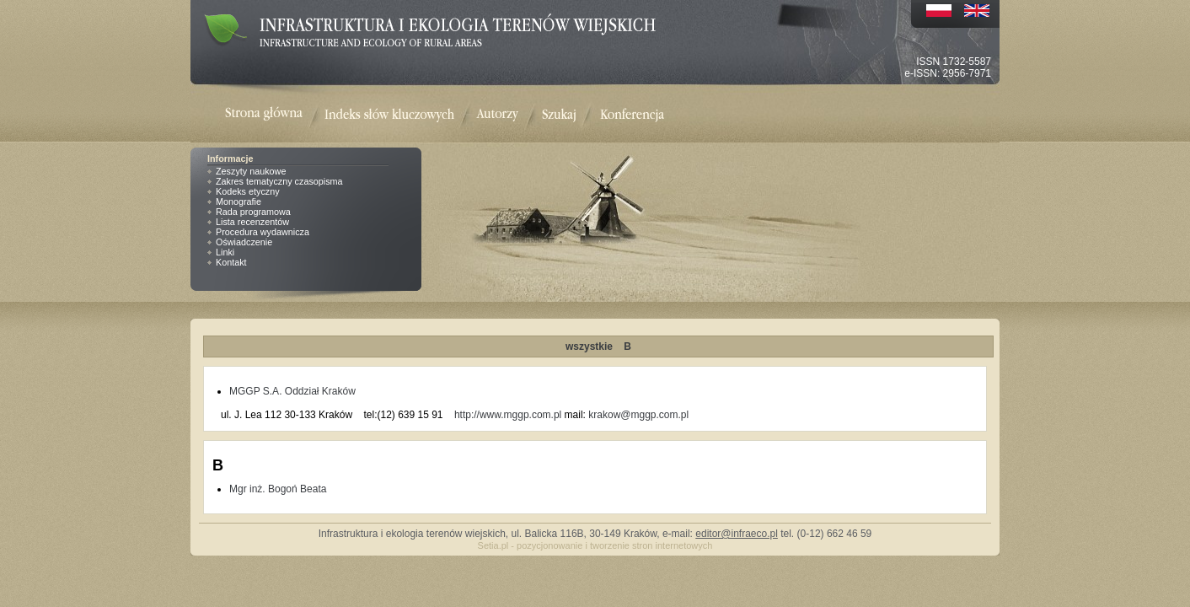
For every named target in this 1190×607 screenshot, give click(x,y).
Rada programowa (253, 212)
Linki (225, 252)
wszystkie (589, 346)
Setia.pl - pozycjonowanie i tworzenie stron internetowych (595, 545)
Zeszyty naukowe (251, 171)
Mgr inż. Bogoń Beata (277, 489)
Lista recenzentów (252, 222)
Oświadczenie (244, 242)
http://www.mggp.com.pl (507, 415)
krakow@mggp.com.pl (638, 415)
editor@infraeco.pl (736, 534)
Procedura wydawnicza (262, 232)
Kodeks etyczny (248, 191)
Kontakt (231, 262)
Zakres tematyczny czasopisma (279, 181)
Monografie (238, 201)
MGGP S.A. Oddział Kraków (292, 391)
